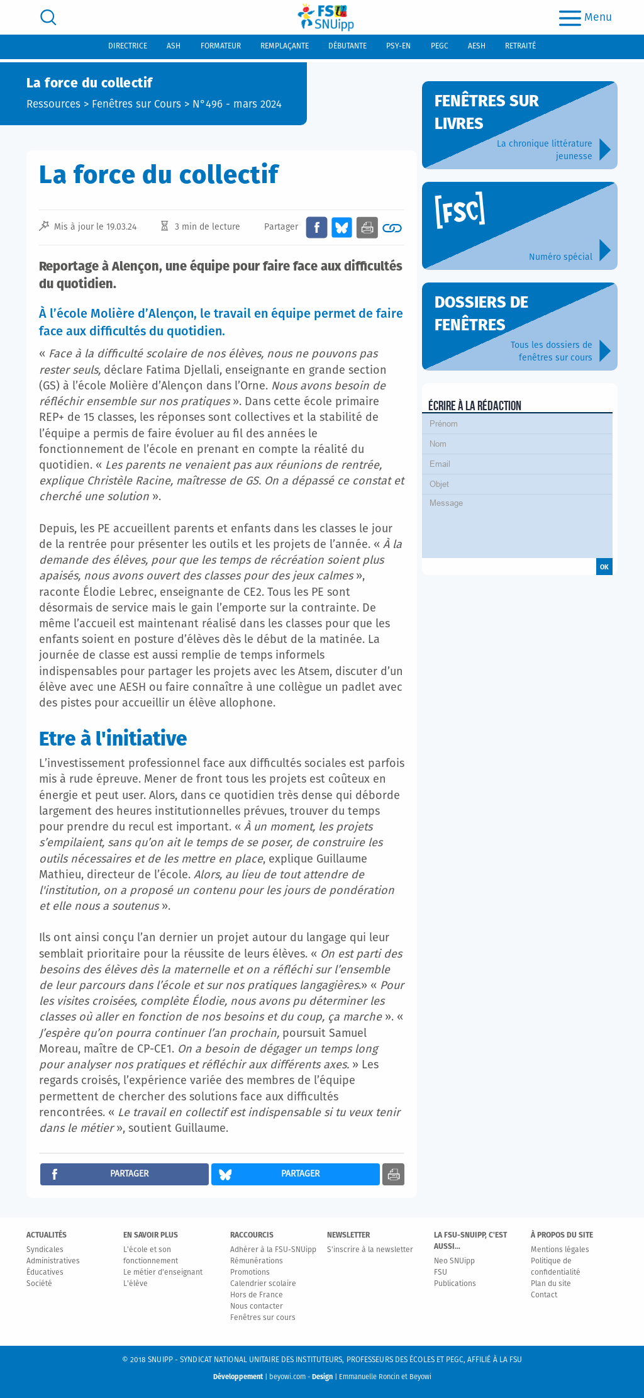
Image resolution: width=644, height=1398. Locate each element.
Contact (544, 1295)
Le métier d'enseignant (163, 1273)
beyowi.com (287, 1376)
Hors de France (256, 1295)
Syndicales (45, 1250)
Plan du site (551, 1284)
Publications (455, 1284)
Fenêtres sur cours (263, 1318)
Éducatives (45, 1273)
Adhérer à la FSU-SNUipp (273, 1250)
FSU (440, 1273)
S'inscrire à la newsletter (370, 1250)
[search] (48, 17)
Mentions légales (560, 1250)
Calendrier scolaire (263, 1284)
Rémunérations (256, 1261)
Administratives (53, 1261)
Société (39, 1284)
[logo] (325, 17)
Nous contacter (256, 1307)
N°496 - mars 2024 (237, 104)
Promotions (250, 1273)
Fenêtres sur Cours (136, 104)
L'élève (135, 1284)
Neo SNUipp (454, 1261)
